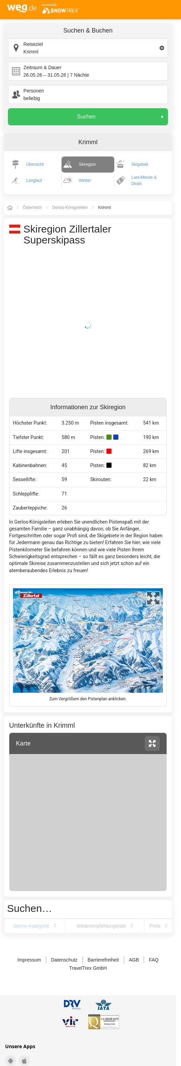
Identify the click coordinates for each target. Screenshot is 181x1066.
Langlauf (34, 180)
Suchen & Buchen (88, 30)
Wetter (85, 180)
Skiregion (87, 164)
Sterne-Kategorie (31, 926)
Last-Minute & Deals (144, 180)
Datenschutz (64, 960)
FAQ (153, 960)
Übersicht (35, 164)
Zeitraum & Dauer (42, 67)
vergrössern (152, 743)
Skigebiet (139, 164)
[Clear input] (162, 48)
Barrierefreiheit (103, 960)
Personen (34, 90)
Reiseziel (33, 44)
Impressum (29, 960)
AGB (134, 960)
